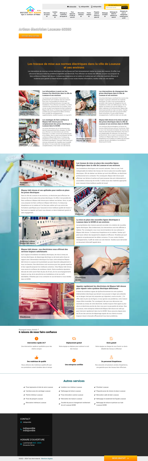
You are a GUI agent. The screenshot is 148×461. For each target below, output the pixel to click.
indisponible (71, 6)
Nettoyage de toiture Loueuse (71, 391)
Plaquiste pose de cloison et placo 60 (96, 14)
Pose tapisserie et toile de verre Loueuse (39, 387)
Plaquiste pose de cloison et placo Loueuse (110, 391)
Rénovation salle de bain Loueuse (107, 395)
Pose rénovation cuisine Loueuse (72, 395)
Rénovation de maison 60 (47, 14)
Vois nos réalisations (30, 36)
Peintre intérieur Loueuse (34, 395)
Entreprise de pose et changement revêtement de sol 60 (124, 14)
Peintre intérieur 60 (89, 14)
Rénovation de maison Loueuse (71, 399)
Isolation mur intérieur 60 (55, 14)
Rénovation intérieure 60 (81, 14)
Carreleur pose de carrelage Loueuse (38, 391)
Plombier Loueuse (102, 387)
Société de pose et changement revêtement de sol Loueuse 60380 (75, 404)
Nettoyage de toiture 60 (105, 14)
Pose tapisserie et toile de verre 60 (72, 14)
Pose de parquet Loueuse (34, 399)
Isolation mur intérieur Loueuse (71, 387)
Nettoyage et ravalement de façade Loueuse (111, 399)
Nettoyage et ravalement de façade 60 (63, 14)
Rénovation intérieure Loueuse (36, 403)
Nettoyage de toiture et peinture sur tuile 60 (113, 14)
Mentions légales (47, 458)
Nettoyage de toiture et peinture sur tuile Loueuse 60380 (109, 404)
